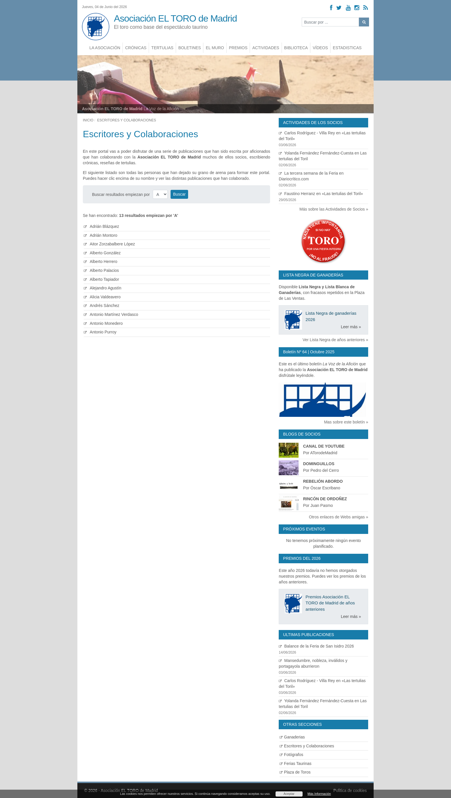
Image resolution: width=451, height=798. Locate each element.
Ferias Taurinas (295, 763)
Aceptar (289, 793)
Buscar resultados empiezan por (121, 194)
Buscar (179, 194)
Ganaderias (292, 737)
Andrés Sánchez (101, 305)
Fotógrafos (291, 754)
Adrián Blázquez (101, 226)
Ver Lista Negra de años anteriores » (335, 339)
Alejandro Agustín (102, 288)
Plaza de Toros (295, 772)
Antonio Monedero (103, 323)
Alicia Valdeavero (102, 297)
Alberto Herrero (100, 261)
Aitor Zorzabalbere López (109, 244)
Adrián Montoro (100, 235)
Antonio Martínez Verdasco (111, 314)
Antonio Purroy (100, 332)
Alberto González (102, 253)
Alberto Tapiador (101, 279)
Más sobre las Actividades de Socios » (333, 209)
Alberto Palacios (101, 270)
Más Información (319, 793)
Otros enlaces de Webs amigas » (338, 517)
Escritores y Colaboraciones (307, 746)
